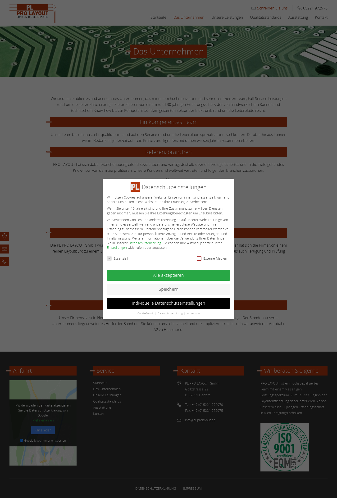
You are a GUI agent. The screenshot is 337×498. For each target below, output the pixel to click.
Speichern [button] (168, 286)
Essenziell (117, 255)
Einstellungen (117, 244)
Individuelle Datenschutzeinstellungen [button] (168, 300)
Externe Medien (212, 255)
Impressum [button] (193, 310)
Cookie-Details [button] (145, 310)
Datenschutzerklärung (144, 239)
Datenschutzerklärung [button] (170, 310)
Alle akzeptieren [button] (168, 272)
